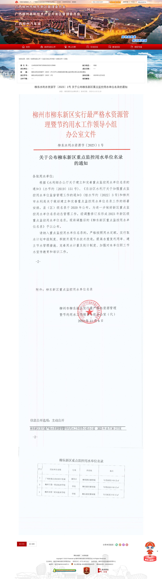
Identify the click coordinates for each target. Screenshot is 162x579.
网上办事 (70, 47)
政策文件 (59, 59)
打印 (21, 544)
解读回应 (114, 47)
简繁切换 (125, 2)
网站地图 (77, 555)
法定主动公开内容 (48, 59)
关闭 (32, 544)
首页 (26, 47)
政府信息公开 (48, 47)
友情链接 (85, 555)
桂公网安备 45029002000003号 (84, 564)
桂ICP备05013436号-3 (62, 564)
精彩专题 (136, 47)
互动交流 (92, 47)
